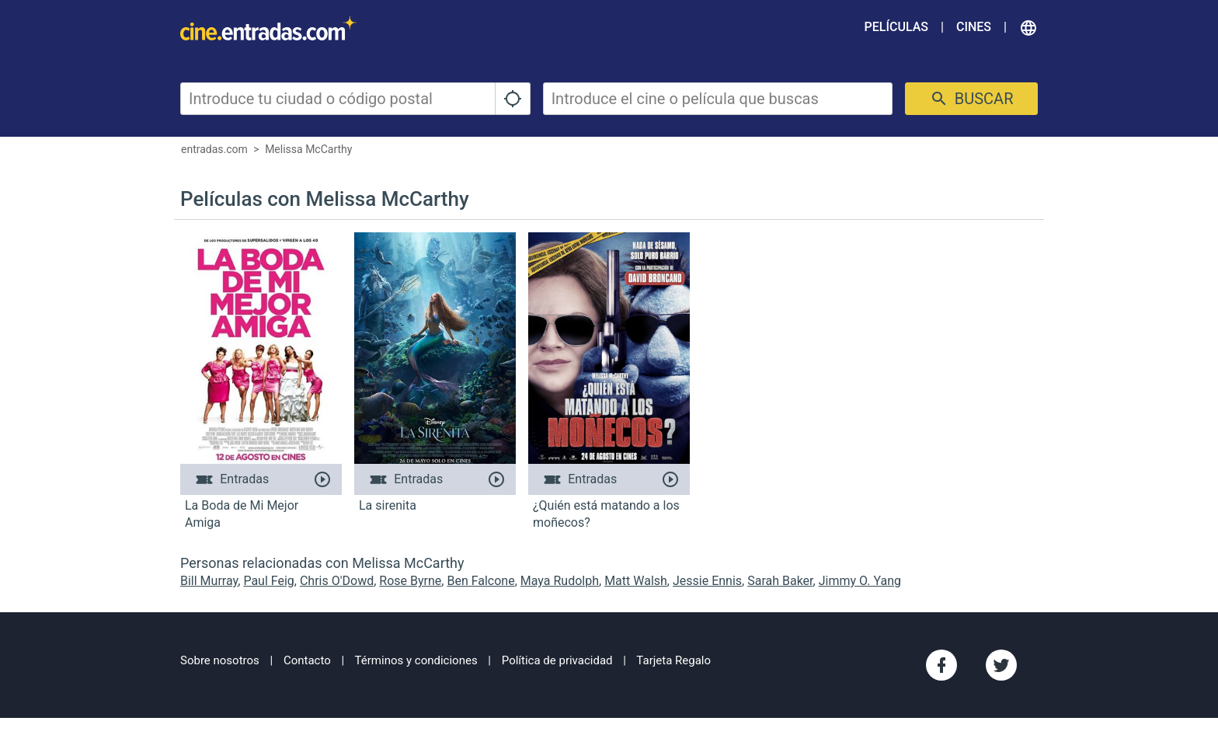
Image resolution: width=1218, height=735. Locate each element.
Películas (896, 26)
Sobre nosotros (219, 660)
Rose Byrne (410, 580)
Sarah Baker (780, 580)
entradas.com (214, 149)
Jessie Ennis (707, 580)
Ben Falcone (480, 580)
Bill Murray (209, 580)
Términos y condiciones (416, 660)
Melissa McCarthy (308, 149)
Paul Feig (268, 580)
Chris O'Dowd (337, 580)
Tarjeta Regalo (673, 660)
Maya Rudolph (559, 580)
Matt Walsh (635, 580)
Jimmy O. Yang (860, 580)
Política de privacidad (557, 660)
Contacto (307, 660)
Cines (973, 26)
